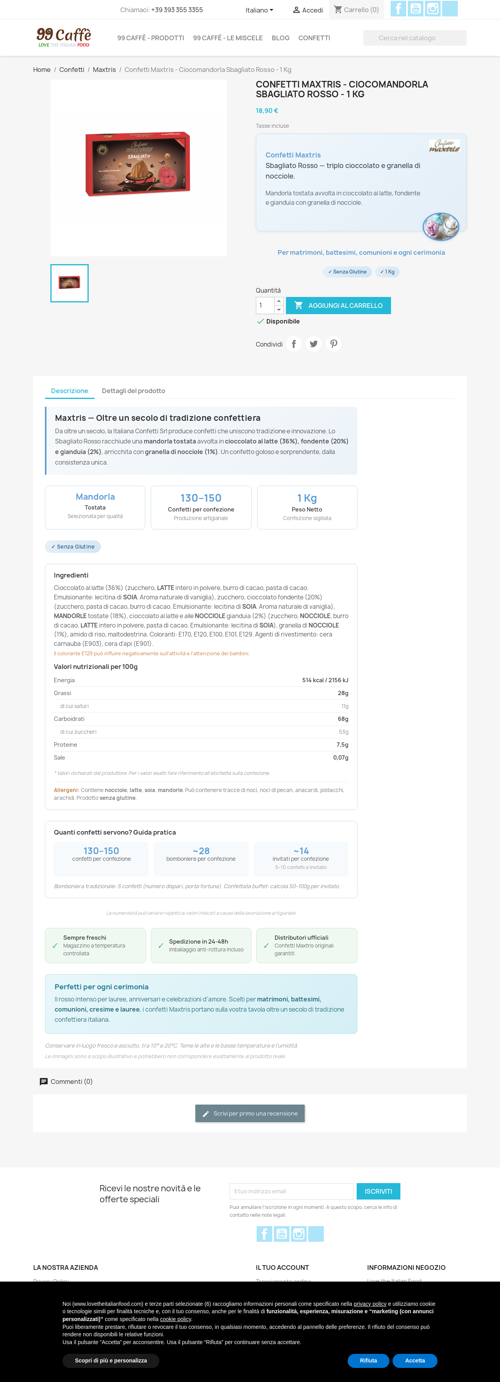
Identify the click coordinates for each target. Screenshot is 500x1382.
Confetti (314, 38)
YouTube (415, 8)
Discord (450, 8)
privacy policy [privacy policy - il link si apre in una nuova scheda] (370, 1304)
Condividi (294, 344)
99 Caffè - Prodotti (150, 38)
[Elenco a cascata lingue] (261, 10)
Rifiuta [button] (368, 1360)
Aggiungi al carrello (338, 305)
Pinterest (333, 344)
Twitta (313, 344)
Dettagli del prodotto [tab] (133, 390)
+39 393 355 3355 (177, 9)
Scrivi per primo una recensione (250, 1114)
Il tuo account (282, 1267)
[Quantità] (265, 305)
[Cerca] (415, 38)
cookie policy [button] (175, 1319)
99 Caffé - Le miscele (228, 38)
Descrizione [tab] (69, 390)
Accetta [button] (415, 1360)
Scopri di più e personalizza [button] (111, 1360)
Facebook (398, 8)
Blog (280, 38)
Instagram (433, 8)
